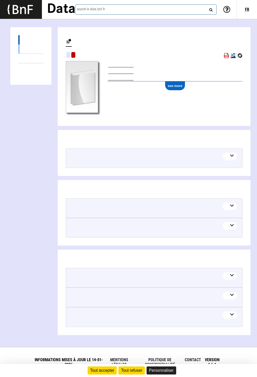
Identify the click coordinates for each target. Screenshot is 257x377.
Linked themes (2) (30, 58)
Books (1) (30, 48)
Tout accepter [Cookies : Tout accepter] (102, 370)
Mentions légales (119, 362)
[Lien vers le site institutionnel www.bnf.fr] (21, 9)
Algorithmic (73, 55)
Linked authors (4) (30, 68)
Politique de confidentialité (160, 362)
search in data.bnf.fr (91, 9)
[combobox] (146, 10)
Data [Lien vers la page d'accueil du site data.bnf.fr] (61, 9)
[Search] (210, 8)
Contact (193, 359)
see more (175, 86)
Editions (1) (30, 39)
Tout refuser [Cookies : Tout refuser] (131, 370)
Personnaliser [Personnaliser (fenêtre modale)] (161, 370)
